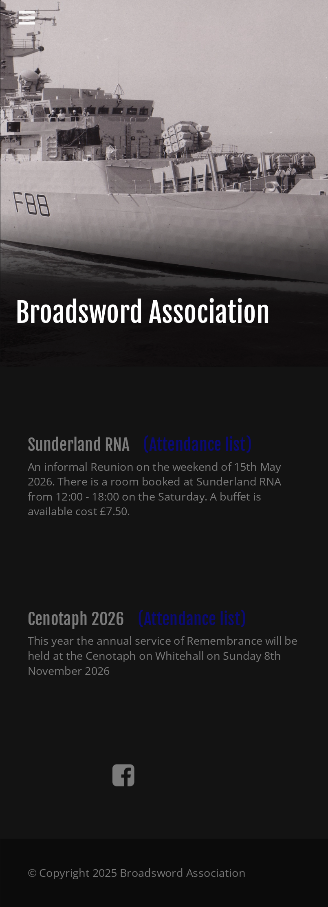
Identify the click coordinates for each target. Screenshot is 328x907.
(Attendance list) (197, 444)
